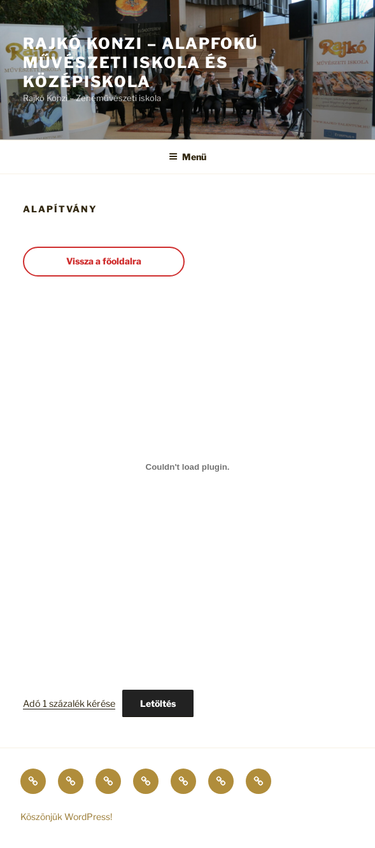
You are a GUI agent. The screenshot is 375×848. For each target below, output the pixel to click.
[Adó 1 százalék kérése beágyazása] (187, 467)
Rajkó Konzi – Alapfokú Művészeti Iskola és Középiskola (140, 62)
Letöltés (158, 703)
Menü (187, 156)
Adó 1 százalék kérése (69, 703)
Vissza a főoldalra (103, 261)
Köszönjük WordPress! (66, 816)
